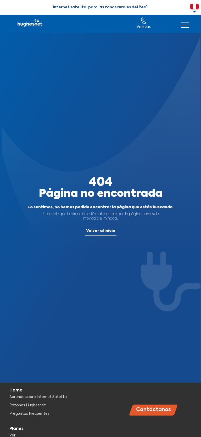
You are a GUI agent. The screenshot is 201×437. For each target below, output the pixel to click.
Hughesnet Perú (30, 24)
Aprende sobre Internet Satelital (38, 397)
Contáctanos (153, 409)
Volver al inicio (100, 231)
